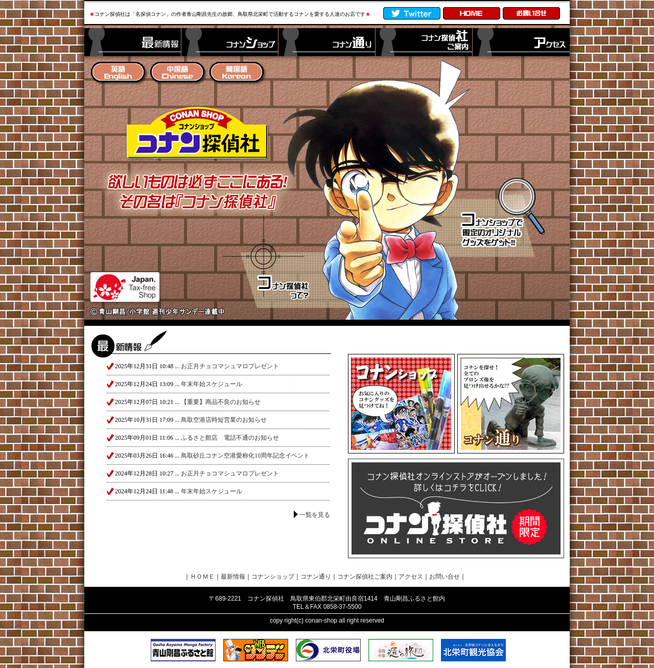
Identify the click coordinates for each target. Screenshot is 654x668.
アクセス (411, 576)
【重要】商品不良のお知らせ (221, 401)
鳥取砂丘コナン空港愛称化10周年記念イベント (245, 455)
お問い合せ (444, 576)
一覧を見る (314, 514)
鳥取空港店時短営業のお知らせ (224, 419)
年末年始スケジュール (211, 384)
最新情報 (233, 576)
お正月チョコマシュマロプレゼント (230, 366)
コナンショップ (272, 576)
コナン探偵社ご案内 (364, 576)
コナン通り (315, 576)
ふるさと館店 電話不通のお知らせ (230, 437)
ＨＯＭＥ (202, 576)
